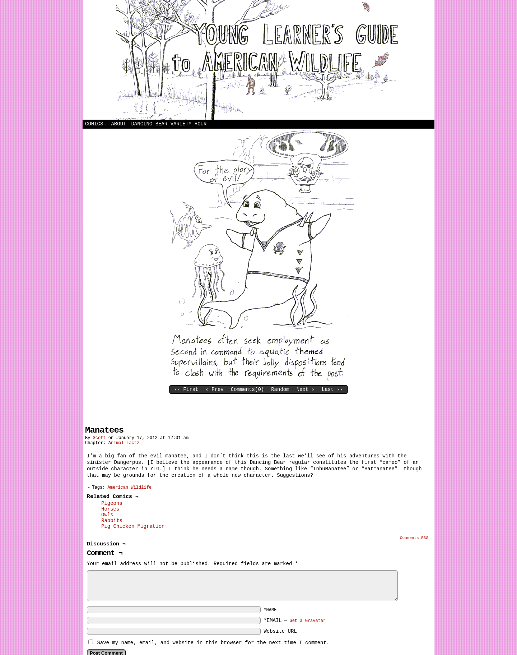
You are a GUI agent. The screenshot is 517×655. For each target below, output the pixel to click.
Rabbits (111, 520)
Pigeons (111, 503)
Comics (95, 124)
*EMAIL (295, 620)
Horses (110, 509)
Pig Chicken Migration (132, 526)
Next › (306, 389)
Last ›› (332, 389)
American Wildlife (130, 487)
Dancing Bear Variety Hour (168, 124)
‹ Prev (214, 389)
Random (280, 389)
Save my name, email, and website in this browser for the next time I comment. (213, 643)
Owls (107, 515)
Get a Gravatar (307, 620)
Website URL (280, 631)
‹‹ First (186, 389)
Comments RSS (414, 538)
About (118, 124)
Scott (99, 437)
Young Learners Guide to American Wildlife (258, 60)
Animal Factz (123, 443)
